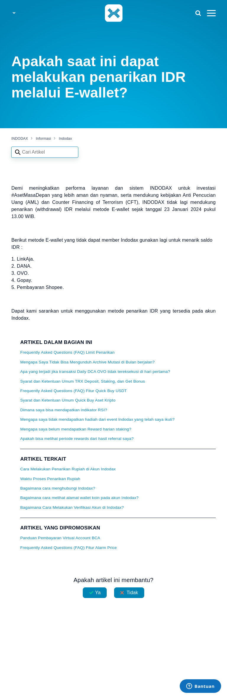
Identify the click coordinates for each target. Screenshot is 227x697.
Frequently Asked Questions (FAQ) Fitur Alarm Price (68, 547)
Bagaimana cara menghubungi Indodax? (57, 488)
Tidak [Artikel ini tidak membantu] (132, 592)
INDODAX (19, 139)
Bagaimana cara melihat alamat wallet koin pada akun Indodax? (79, 497)
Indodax (65, 139)
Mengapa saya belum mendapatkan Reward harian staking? (75, 429)
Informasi (43, 139)
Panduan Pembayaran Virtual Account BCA (60, 538)
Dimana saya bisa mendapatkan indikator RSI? (63, 410)
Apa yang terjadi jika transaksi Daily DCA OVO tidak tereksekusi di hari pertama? (95, 371)
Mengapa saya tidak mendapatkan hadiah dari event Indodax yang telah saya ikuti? (97, 419)
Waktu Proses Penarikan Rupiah (50, 479)
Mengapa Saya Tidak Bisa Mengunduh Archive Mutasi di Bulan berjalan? (87, 362)
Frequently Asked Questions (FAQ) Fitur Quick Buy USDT (73, 391)
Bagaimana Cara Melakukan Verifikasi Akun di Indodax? (72, 507)
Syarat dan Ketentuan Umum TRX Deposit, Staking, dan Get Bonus (82, 381)
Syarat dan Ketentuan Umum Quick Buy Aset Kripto (67, 400)
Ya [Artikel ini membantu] (98, 592)
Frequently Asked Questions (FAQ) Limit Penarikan (67, 352)
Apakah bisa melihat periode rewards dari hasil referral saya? (77, 438)
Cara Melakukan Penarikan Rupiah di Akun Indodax (68, 469)
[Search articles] (44, 152)
